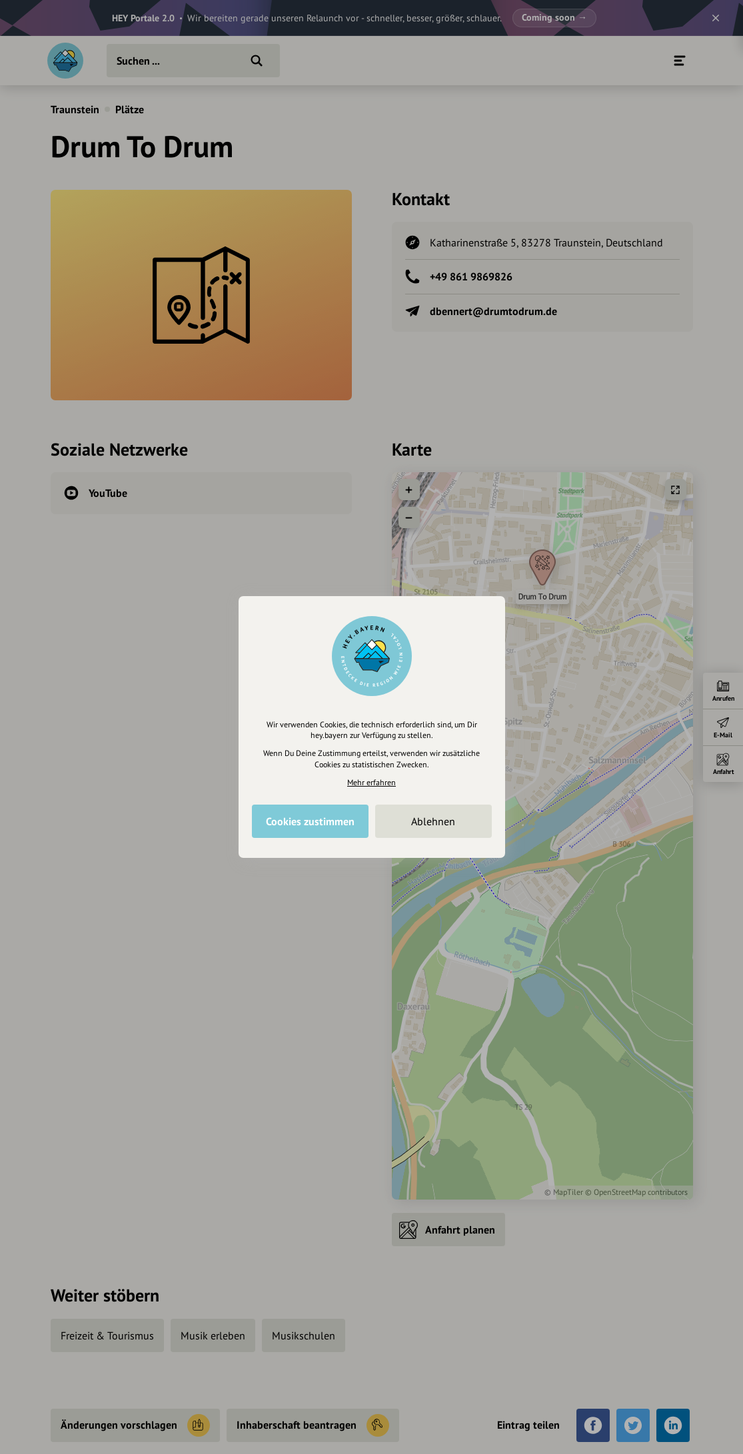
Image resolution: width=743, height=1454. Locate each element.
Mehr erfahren (371, 782)
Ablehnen (433, 821)
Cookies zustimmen (310, 821)
